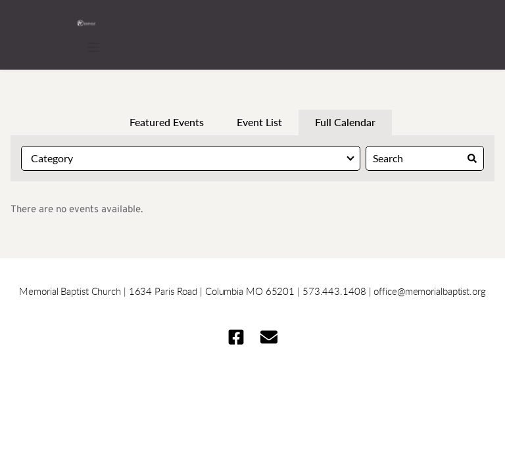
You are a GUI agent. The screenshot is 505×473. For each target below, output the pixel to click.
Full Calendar (345, 122)
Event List (259, 122)
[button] (93, 47)
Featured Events (167, 122)
